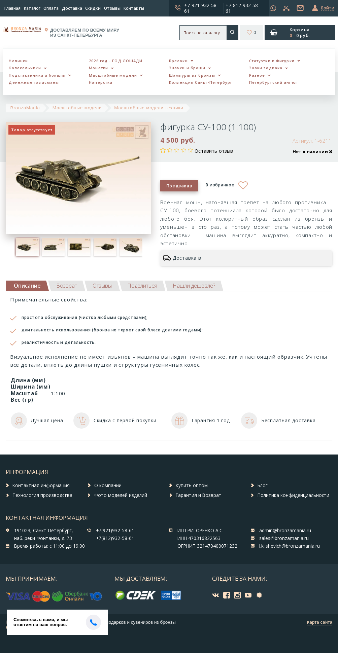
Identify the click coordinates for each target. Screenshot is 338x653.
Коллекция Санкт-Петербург (201, 82)
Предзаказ (179, 186)
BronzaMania (25, 107)
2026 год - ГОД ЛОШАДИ (115, 60)
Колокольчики (25, 67)
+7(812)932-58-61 (115, 538)
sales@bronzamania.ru (284, 538)
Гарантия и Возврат (199, 495)
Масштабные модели (113, 75)
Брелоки (178, 60)
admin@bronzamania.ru (285, 531)
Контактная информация (41, 485)
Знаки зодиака (265, 67)
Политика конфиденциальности (293, 495)
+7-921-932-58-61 (201, 8)
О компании (108, 485)
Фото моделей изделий (120, 495)
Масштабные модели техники (148, 107)
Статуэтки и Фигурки (272, 60)
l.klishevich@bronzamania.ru (289, 546)
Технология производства (42, 495)
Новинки (18, 60)
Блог (263, 485)
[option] (27, 247)
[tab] (66, 286)
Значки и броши (187, 67)
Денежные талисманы (34, 82)
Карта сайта (319, 622)
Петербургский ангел (273, 82)
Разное (257, 75)
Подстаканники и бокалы (37, 75)
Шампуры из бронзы (192, 75)
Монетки (98, 67)
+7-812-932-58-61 (243, 8)
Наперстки (100, 82)
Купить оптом (192, 485)
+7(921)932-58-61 (115, 531)
